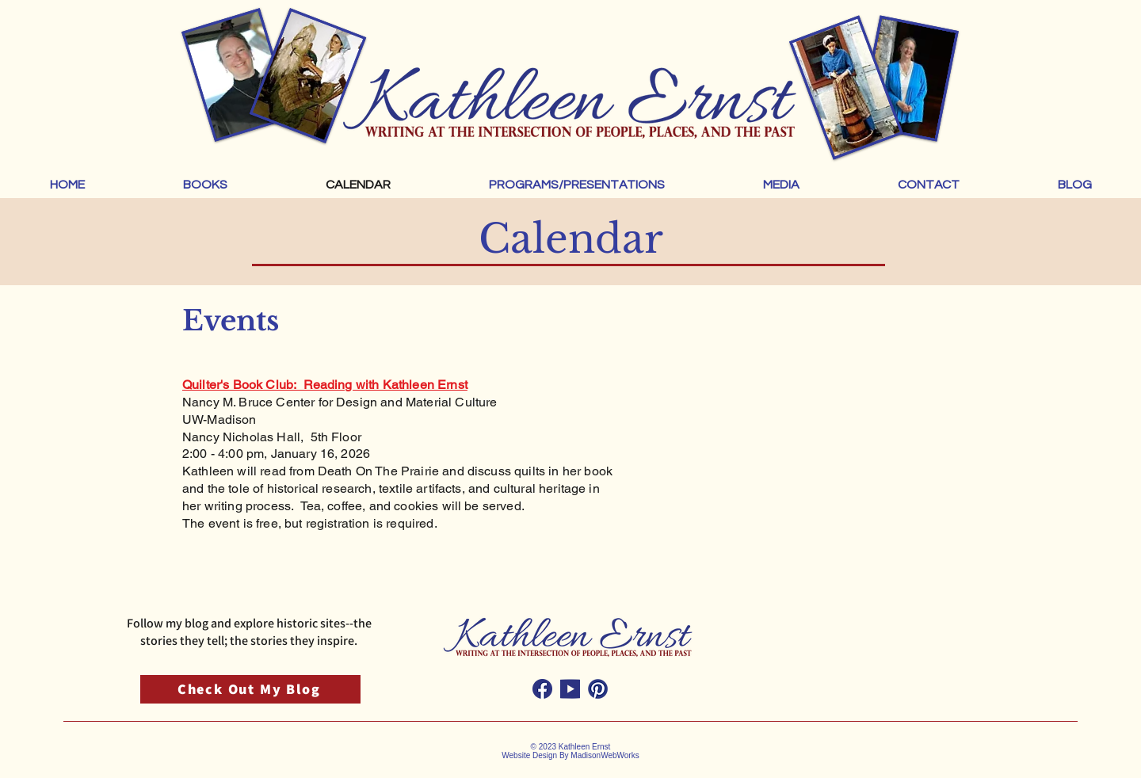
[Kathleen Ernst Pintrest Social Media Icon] (598, 689)
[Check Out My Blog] (250, 689)
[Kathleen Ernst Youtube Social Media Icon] (570, 689)
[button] (205, 184)
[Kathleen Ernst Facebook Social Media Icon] (542, 689)
